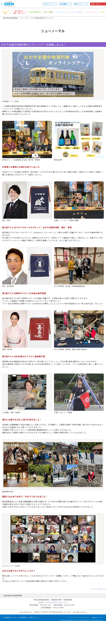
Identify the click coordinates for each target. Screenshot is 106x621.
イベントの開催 (5, 12)
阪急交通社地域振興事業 (13, 595)
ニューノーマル (75, 12)
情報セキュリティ (97, 617)
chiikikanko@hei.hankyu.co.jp (55, 602)
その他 (102, 12)
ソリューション (90, 12)
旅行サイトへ (34, 617)
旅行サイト (80, 4)
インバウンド (61, 12)
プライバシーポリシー (84, 617)
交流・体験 (48, 12)
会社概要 (65, 4)
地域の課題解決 (34, 12)
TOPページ (50, 4)
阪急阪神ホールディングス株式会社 (15, 617)
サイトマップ (72, 617)
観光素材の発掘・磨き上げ (19, 12)
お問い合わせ (98, 4)
